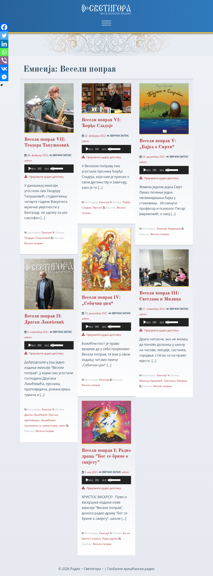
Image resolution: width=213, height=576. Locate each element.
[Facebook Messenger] (4, 77)
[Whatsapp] (4, 52)
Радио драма (111, 538)
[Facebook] (4, 27)
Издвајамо (174, 228)
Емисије (47, 232)
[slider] (39, 169)
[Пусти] (30, 169)
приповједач (32, 420)
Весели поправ (33, 243)
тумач (62, 425)
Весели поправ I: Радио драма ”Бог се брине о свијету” (106, 456)
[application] (49, 171)
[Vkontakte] (4, 69)
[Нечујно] (52, 169)
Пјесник (98, 207)
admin (28, 160)
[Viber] (4, 60)
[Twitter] (4, 35)
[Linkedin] (4, 44)
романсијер (50, 425)
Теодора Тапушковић (37, 238)
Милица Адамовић (151, 381)
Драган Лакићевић (35, 415)
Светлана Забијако (175, 381)
